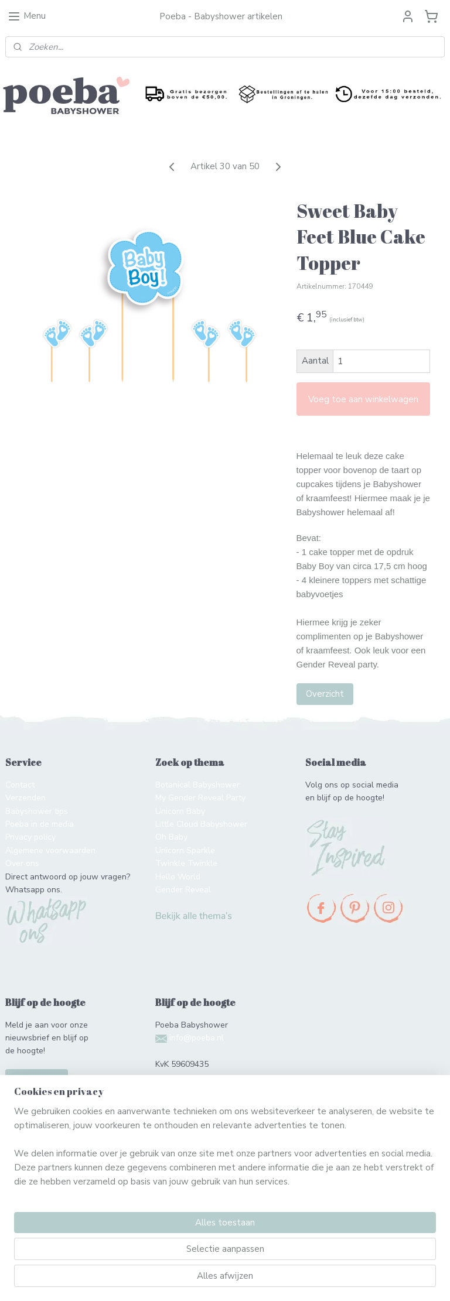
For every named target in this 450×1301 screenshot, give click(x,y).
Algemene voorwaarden (50, 850)
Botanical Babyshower (197, 784)
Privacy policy (30, 837)
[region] (147, 1230)
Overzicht (325, 694)
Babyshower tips (36, 811)
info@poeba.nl (196, 1037)
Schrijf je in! (37, 1080)
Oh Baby (171, 837)
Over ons (22, 863)
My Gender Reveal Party (200, 797)
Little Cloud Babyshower (201, 824)
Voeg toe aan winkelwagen (363, 399)
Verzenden (25, 797)
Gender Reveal (183, 889)
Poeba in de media (39, 824)
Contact (20, 784)
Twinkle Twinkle (186, 863)
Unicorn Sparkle (185, 850)
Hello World (177, 876)
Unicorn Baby (180, 811)
